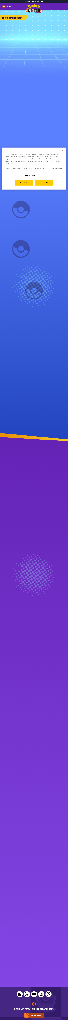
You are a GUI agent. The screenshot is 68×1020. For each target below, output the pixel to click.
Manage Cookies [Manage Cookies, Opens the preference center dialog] (30, 175)
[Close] (63, 151)
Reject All (23, 183)
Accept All (44, 183)
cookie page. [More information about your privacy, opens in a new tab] (59, 168)
